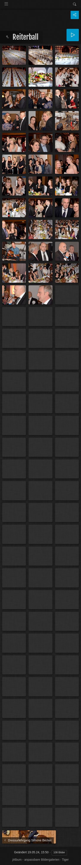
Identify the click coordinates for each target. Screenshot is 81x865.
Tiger (65, 859)
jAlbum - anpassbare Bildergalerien (35, 859)
